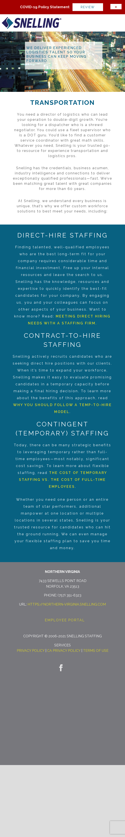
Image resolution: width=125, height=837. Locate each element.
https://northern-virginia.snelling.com (67, 604)
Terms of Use (95, 651)
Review (88, 7)
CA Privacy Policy (63, 651)
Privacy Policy (31, 651)
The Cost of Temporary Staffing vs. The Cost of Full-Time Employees (63, 480)
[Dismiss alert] (116, 6)
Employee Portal (65, 620)
